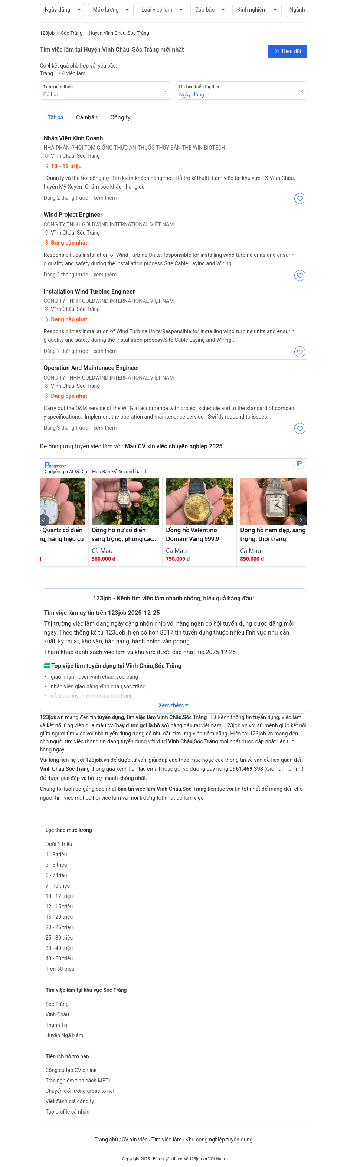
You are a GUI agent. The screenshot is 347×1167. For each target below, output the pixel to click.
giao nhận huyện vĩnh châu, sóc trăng (93, 677)
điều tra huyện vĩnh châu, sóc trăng (91, 696)
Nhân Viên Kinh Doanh (73, 138)
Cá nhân (87, 117)
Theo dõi (287, 51)
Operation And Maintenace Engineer (92, 367)
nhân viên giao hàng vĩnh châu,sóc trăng (97, 687)
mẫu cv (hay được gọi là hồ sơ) (132, 725)
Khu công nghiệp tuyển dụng (218, 1140)
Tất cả (56, 117)
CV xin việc (135, 1140)
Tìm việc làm (166, 1140)
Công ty (120, 117)
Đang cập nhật (66, 242)
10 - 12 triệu (63, 166)
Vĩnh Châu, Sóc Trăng (72, 156)
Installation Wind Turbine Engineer (89, 291)
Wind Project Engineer (73, 214)
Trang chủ (106, 1140)
